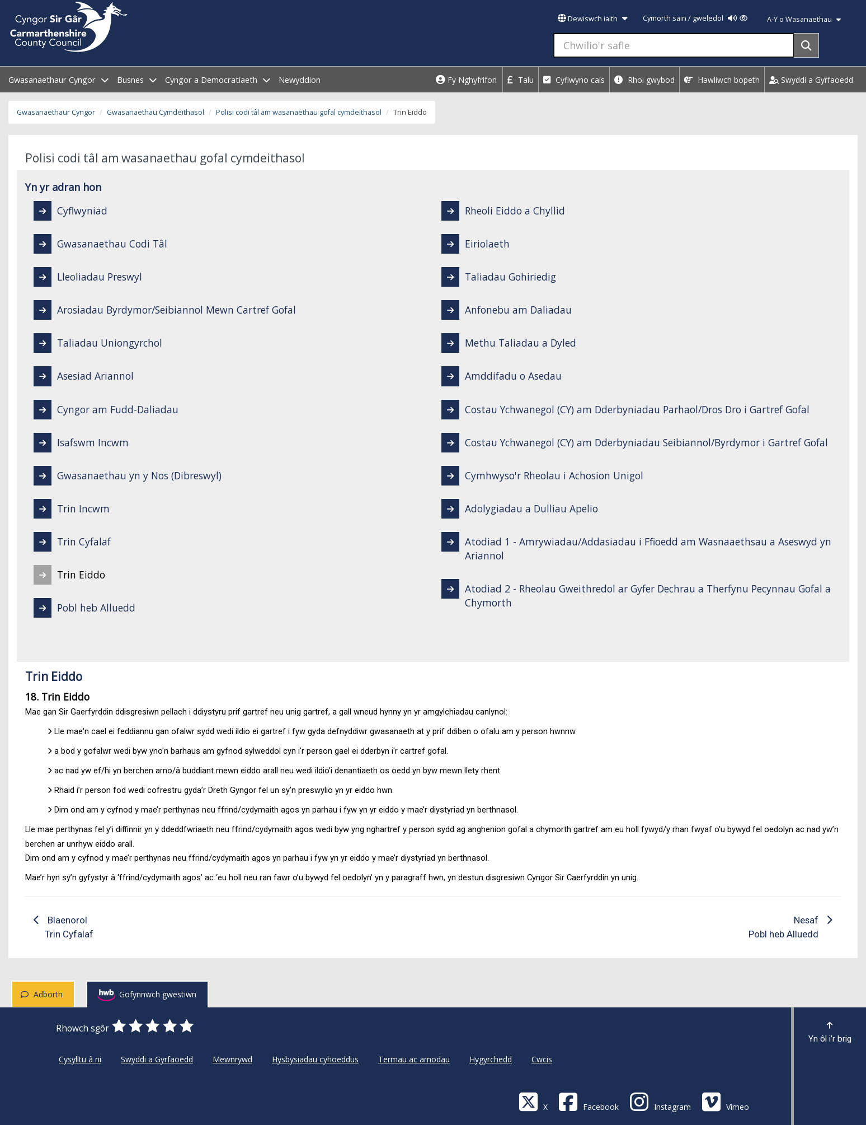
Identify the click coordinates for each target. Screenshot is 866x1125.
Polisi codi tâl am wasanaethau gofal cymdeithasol (299, 112)
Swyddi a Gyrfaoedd (811, 79)
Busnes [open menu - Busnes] (137, 79)
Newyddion (300, 79)
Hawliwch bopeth (722, 79)
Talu (520, 79)
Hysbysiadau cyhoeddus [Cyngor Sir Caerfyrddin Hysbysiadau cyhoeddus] (315, 1059)
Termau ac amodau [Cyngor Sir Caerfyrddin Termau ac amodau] (414, 1059)
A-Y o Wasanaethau (804, 19)
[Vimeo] (725, 1101)
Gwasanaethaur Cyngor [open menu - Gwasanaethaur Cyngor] (58, 79)
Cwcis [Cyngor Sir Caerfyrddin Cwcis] (541, 1059)
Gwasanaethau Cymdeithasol (155, 112)
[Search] (806, 45)
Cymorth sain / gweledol (695, 18)
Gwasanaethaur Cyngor (56, 112)
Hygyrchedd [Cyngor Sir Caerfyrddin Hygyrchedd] (490, 1059)
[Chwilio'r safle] (673, 45)
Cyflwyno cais (574, 79)
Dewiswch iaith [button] (592, 19)
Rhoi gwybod (644, 79)
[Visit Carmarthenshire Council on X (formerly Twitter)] (533, 1101)
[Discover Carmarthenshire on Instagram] (660, 1101)
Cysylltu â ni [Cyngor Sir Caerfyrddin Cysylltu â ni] (80, 1059)
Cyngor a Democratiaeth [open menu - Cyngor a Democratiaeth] (217, 79)
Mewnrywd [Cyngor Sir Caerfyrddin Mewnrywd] (232, 1059)
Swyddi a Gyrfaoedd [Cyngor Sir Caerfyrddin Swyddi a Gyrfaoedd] (157, 1059)
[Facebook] (589, 1101)
